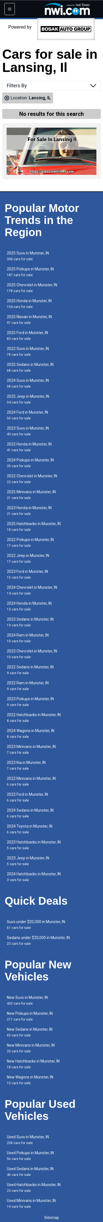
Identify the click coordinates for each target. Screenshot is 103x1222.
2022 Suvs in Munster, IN (28, 351)
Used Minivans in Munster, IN (31, 1203)
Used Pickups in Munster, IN (30, 1156)
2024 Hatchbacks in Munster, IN (34, 877)
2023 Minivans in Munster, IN (31, 749)
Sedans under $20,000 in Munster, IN (38, 940)
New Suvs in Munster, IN (27, 1000)
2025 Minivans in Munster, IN (31, 495)
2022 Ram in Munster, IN (28, 686)
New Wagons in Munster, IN (30, 1080)
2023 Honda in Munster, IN (29, 511)
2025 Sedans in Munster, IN (30, 367)
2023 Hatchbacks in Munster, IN (34, 845)
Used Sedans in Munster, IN (30, 1172)
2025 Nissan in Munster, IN (29, 320)
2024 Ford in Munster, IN (27, 415)
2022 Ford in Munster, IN (27, 797)
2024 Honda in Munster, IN (29, 606)
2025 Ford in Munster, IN (27, 335)
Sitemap (51, 1217)
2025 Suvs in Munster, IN (28, 256)
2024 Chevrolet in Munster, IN (32, 590)
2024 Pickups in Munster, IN (30, 463)
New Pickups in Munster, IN (30, 1016)
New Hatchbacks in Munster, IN (33, 1064)
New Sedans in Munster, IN (29, 1032)
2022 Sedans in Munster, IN (30, 670)
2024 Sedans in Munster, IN (30, 813)
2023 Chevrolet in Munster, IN (32, 654)
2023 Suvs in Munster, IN (28, 431)
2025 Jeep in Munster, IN (28, 399)
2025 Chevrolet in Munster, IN (32, 288)
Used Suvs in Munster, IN (28, 1140)
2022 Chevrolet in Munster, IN (32, 479)
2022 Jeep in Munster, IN (28, 558)
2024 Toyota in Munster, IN (29, 829)
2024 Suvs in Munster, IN (28, 383)
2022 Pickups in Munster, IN (30, 542)
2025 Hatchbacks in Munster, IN (34, 527)
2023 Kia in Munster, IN (26, 765)
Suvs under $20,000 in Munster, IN (36, 925)
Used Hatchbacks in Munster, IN (34, 1187)
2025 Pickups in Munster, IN (30, 272)
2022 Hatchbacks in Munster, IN (34, 718)
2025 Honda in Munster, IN (29, 304)
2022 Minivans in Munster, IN (31, 781)
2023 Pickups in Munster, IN (30, 702)
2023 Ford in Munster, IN (27, 574)
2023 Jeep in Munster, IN (28, 861)
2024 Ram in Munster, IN (28, 638)
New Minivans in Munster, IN (31, 1048)
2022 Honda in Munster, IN (29, 447)
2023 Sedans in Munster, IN (30, 622)
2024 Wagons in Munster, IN (30, 733)
